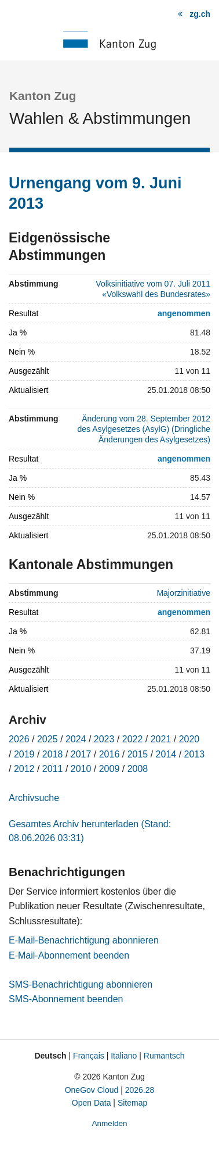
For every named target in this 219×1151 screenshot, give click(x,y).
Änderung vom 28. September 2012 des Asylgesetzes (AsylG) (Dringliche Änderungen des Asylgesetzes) (143, 429)
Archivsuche (34, 798)
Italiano (124, 1055)
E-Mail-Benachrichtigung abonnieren (84, 940)
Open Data (91, 1102)
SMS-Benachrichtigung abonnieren (80, 984)
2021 (161, 739)
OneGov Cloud (92, 1090)
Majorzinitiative (183, 593)
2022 (132, 739)
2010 (81, 769)
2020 (189, 739)
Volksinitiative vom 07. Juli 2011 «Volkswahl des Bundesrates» (153, 289)
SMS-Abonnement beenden (66, 999)
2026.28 (140, 1090)
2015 (137, 754)
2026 (19, 739)
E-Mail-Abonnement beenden (69, 955)
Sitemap (132, 1102)
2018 (52, 754)
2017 (81, 754)
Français (88, 1055)
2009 (109, 769)
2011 (52, 769)
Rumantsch (164, 1055)
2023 (104, 739)
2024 (75, 739)
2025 (47, 739)
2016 (109, 754)
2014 (166, 754)
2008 (137, 769)
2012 (24, 769)
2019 (24, 754)
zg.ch (199, 14)
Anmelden (109, 1123)
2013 (194, 754)
